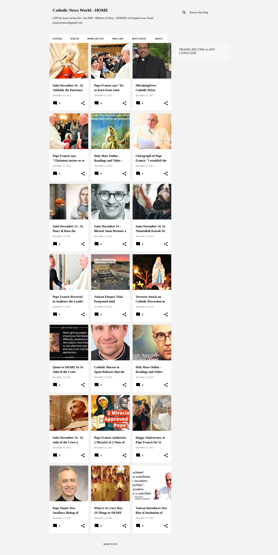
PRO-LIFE (117, 38)
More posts (110, 544)
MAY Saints (139, 38)
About (159, 38)
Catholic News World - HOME (80, 10)
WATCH (74, 38)
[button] (83, 103)
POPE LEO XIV (95, 38)
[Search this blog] (208, 12)
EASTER (57, 38)
